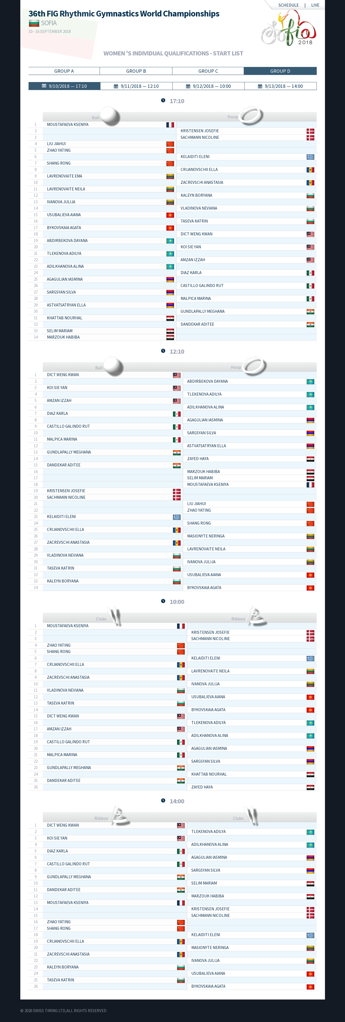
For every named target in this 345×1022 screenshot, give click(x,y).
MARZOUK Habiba (63, 337)
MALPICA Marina (196, 298)
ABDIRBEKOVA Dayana (67, 240)
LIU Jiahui (56, 143)
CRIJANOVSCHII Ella (199, 169)
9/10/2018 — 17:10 (68, 86)
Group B (136, 71)
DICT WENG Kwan (196, 234)
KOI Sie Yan (191, 246)
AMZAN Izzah (193, 259)
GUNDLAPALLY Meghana (203, 311)
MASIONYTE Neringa (206, 536)
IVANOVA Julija (61, 201)
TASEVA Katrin (194, 221)
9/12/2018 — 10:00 (212, 86)
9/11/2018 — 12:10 (140, 86)
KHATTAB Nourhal (64, 317)
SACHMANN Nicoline (200, 137)
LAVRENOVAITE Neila (66, 189)
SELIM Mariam (59, 330)
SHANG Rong (59, 163)
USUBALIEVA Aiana (64, 214)
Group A (64, 71)
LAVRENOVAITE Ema (64, 176)
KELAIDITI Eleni (195, 156)
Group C (208, 71)
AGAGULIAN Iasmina (65, 279)
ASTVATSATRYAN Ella (66, 305)
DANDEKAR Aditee (197, 324)
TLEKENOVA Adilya (64, 253)
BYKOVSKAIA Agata (64, 227)
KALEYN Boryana (196, 195)
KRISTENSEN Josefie (200, 130)
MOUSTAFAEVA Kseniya (67, 124)
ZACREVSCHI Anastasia (202, 182)
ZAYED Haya (198, 458)
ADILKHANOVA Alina (65, 266)
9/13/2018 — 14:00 (284, 86)
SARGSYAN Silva (61, 292)
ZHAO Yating (59, 150)
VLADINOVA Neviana (199, 208)
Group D (280, 71)
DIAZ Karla (191, 272)
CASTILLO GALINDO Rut (202, 285)
